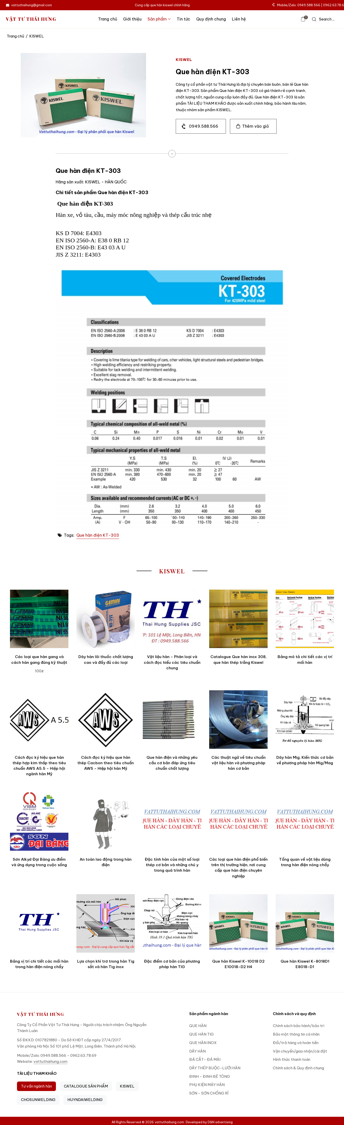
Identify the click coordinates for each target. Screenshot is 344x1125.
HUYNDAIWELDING (85, 1099)
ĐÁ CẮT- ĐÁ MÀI (204, 1059)
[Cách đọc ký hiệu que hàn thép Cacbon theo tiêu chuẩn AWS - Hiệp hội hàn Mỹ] (105, 719)
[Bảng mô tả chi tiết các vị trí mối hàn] (305, 619)
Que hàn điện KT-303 (97, 535)
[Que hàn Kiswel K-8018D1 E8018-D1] (305, 923)
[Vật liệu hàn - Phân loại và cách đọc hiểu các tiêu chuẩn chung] (172, 619)
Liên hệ (239, 18)
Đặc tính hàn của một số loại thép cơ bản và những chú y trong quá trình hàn (172, 865)
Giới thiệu (132, 18)
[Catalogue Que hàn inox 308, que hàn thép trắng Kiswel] (238, 619)
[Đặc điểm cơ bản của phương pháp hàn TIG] (172, 923)
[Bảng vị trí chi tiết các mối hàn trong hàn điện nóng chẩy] (39, 923)
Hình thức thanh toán (291, 1059)
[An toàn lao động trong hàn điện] (105, 821)
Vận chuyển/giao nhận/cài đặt (300, 1051)
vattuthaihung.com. (170, 1122)
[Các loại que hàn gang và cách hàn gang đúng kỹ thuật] (39, 619)
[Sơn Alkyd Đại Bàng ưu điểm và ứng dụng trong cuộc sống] (39, 821)
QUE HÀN (197, 1025)
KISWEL (127, 1086)
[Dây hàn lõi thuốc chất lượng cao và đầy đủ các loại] (105, 619)
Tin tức (183, 18)
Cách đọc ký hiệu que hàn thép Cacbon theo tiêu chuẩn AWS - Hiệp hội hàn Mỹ (105, 763)
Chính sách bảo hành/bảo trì (298, 1025)
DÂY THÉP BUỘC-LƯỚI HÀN (214, 1068)
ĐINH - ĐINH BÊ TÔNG (209, 1076)
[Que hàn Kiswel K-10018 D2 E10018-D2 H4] (238, 923)
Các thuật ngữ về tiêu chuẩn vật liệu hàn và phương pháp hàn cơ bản (238, 763)
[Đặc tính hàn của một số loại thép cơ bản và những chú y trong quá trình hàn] (172, 821)
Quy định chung (211, 18)
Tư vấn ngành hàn (36, 1086)
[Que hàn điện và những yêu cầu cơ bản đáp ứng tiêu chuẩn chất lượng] (172, 719)
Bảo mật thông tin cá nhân (296, 1034)
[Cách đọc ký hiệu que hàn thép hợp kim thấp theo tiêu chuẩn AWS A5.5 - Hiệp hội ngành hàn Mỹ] (39, 719)
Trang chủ (107, 18)
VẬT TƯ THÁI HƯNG (31, 19)
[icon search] (323, 19)
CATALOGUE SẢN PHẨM (86, 1086)
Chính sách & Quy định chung (298, 1068)
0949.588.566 (203, 126)
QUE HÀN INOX (203, 1042)
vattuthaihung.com (50, 1061)
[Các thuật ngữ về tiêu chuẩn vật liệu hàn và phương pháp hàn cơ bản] (238, 719)
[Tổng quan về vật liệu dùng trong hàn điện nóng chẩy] (305, 821)
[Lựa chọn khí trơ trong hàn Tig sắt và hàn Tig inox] (105, 923)
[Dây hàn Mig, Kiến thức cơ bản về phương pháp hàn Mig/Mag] (305, 719)
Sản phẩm (159, 18)
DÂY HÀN (197, 1051)
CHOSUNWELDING (38, 1099)
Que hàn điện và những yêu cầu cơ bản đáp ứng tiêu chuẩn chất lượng (172, 763)
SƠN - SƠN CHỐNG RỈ (208, 1093)
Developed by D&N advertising (209, 1122)
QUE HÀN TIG (201, 1034)
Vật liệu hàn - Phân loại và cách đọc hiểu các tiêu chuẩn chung (172, 662)
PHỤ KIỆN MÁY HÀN (207, 1084)
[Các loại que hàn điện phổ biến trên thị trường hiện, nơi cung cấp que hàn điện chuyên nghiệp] (238, 821)
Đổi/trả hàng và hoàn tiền (296, 1042)
